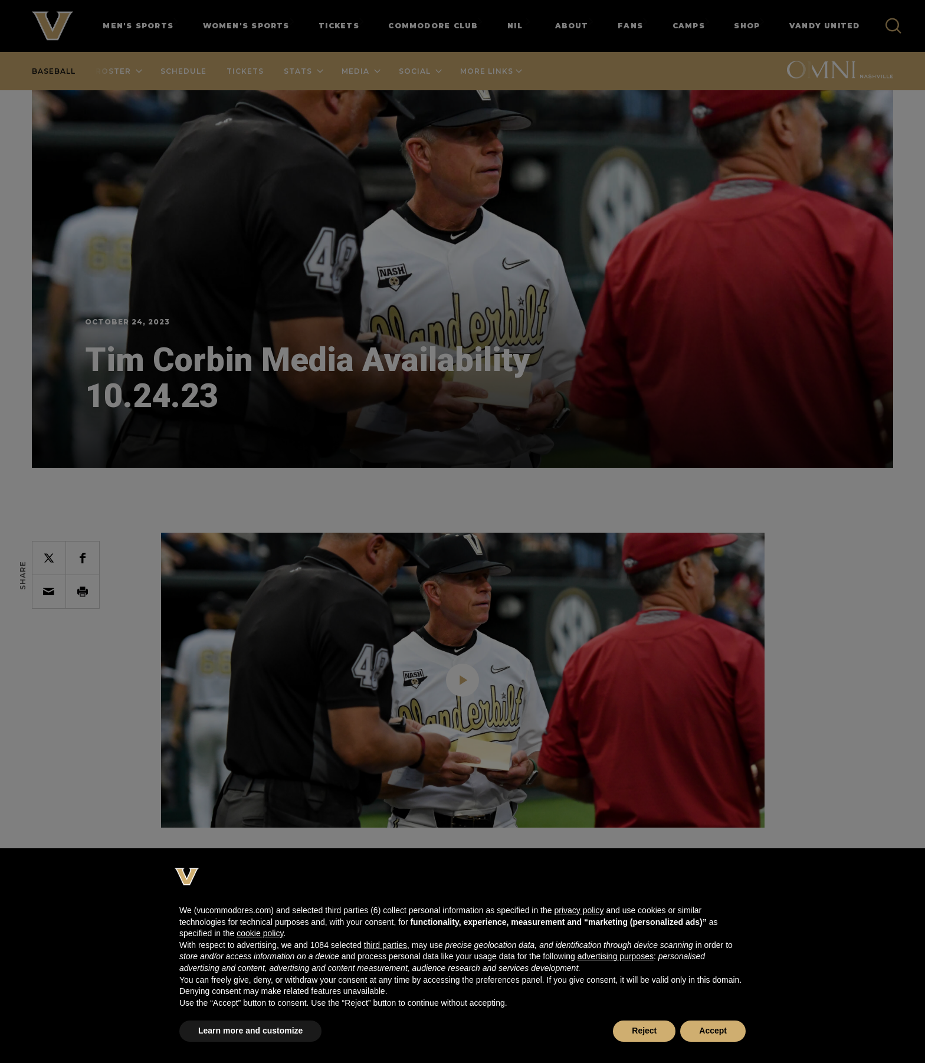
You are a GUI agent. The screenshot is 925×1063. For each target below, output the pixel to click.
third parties (385, 945)
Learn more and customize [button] (250, 1030)
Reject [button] (644, 1030)
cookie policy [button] (260, 933)
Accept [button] (713, 1030)
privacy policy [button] (578, 910)
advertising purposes (616, 956)
